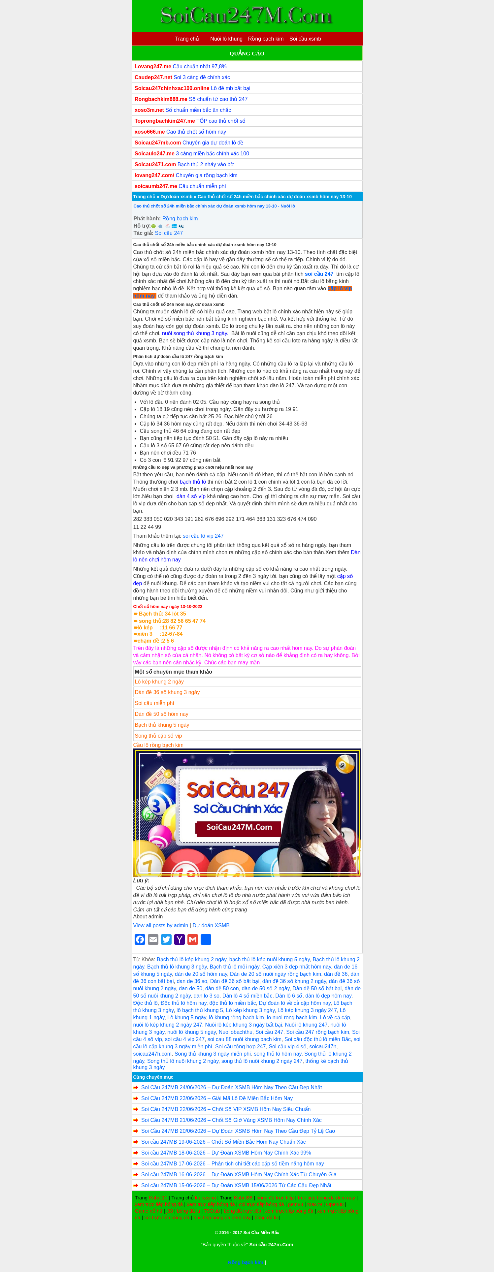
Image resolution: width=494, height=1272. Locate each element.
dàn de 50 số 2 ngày (265, 988)
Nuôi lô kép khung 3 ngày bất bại (243, 1025)
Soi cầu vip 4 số (287, 1046)
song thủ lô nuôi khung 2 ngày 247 (262, 1061)
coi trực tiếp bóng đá (261, 1204)
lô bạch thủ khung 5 (200, 1010)
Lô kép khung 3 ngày (250, 1010)
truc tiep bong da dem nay (326, 1197)
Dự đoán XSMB (210, 925)
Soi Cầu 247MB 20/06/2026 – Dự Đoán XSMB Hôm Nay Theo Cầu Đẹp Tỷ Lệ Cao (238, 1131)
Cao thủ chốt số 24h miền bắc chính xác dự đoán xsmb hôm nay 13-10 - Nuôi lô (214, 206)
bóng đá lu (188, 1211)
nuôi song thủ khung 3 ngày (194, 333)
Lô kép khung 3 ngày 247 (307, 1010)
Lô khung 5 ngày (186, 1017)
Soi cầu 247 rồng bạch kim (317, 1032)
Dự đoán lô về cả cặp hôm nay (294, 1003)
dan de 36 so (192, 981)
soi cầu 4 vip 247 (185, 1039)
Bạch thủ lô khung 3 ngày (177, 967)
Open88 (335, 1204)
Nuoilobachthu (235, 1032)
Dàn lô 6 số (288, 996)
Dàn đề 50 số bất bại (317, 988)
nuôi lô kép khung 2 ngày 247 (167, 1025)
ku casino (205, 1197)
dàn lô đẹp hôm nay (328, 996)
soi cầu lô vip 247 (203, 536)
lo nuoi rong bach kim (292, 1017)
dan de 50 (190, 988)
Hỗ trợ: (142, 226)
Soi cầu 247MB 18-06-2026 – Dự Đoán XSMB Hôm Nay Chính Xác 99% (226, 1153)
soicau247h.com (152, 1054)
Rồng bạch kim (180, 218)
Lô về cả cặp (335, 1017)
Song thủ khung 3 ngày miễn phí (213, 1054)
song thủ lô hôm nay (277, 1054)
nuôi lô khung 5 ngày (191, 1032)
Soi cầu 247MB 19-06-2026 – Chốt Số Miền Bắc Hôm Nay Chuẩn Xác (223, 1142)
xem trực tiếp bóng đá (159, 1204)
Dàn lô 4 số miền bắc (247, 996)
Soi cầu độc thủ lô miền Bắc (317, 1039)
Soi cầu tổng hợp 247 (240, 1046)
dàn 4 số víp (191, 496)
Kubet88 (243, 1197)
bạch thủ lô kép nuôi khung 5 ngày (269, 959)
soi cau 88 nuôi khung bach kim (244, 1039)
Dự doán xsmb (176, 196)
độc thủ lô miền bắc (232, 1003)
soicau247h (322, 1046)
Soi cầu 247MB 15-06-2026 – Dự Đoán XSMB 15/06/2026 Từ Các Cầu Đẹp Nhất (236, 1185)
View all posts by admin (160, 925)
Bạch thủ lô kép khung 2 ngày (191, 959)
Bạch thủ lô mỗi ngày (234, 967)
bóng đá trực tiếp (275, 1197)
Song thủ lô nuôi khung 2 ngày (182, 1061)
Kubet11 (158, 1197)
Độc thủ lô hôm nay (184, 1003)
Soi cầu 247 (169, 233)
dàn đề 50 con (222, 988)
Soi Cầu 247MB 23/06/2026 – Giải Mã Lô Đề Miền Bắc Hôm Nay (217, 1098)
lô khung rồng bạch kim (236, 1017)
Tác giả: (144, 233)
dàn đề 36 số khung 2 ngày (294, 981)
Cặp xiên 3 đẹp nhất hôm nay (296, 967)
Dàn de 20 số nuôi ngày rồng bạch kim (275, 974)
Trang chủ (144, 196)
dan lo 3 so (206, 996)
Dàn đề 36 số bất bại (234, 981)
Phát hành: (147, 218)
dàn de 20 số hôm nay (201, 974)
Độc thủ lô (145, 1003)
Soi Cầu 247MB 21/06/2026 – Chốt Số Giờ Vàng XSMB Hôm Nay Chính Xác (231, 1120)
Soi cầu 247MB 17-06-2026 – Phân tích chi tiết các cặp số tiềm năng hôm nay (232, 1163)
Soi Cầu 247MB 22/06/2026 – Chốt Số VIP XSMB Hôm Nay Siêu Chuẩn (226, 1109)
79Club (212, 1211)
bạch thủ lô (193, 482)
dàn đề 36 (335, 974)
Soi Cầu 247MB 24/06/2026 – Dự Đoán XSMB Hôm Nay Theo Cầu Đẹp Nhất (231, 1087)
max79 (314, 1204)
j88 (169, 1211)
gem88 (295, 1204)
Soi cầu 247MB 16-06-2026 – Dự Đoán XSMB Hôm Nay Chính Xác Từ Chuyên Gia (239, 1174)
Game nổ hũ (148, 1211)
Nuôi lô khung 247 (306, 1025)
